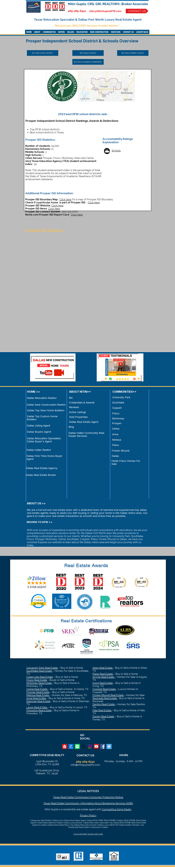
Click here (65, 199)
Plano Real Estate (103, 673)
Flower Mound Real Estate (108, 695)
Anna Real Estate (36, 698)
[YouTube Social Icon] (96, 746)
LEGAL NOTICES (88, 791)
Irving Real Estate (103, 683)
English (116, 150)
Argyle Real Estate (104, 676)
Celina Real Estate (37, 689)
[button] (37, 32)
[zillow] (70, 746)
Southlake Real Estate (39, 670)
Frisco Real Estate (36, 679)
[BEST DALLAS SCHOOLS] (88, 53)
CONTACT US (85, 755)
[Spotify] (77, 746)
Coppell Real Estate (104, 689)
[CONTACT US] (137, 11)
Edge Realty (124, 809)
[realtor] (64, 746)
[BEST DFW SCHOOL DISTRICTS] (42, 53)
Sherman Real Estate (38, 701)
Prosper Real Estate (37, 692)
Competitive (109, 809)
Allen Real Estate (103, 667)
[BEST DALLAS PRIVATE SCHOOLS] (132, 53)
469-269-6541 (77, 11)
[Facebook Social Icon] (102, 746)
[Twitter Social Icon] (109, 746)
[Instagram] (90, 746)
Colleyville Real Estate (39, 676)
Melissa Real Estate (38, 695)
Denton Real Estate (104, 704)
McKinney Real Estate (39, 683)
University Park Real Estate (42, 667)
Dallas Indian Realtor (39, 449)
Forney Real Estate (103, 716)
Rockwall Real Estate (105, 698)
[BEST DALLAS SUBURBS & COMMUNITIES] (88, 62)
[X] (83, 746)
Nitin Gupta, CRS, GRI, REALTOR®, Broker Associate (108, 4)
